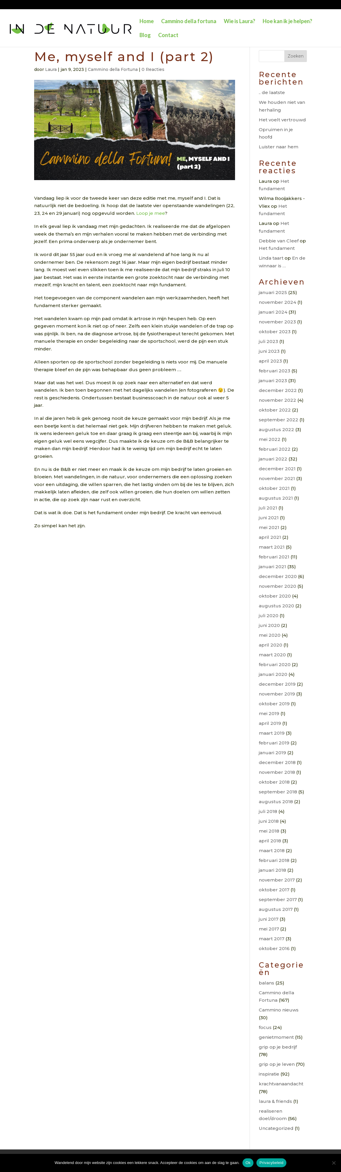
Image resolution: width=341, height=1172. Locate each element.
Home (146, 21)
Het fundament (277, 248)
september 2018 (278, 792)
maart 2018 (272, 850)
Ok (247, 1162)
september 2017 (278, 899)
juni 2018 (269, 821)
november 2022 (277, 400)
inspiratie (269, 1074)
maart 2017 (271, 938)
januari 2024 (273, 312)
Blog (145, 35)
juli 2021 (268, 508)
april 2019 (270, 723)
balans (266, 983)
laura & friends (275, 1101)
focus (265, 1027)
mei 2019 (269, 713)
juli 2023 (268, 341)
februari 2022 (275, 449)
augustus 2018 (276, 801)
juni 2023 (269, 351)
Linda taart (271, 258)
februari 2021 (274, 557)
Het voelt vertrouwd (282, 120)
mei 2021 (269, 527)
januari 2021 (272, 566)
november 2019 (277, 694)
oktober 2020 (275, 596)
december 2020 (278, 576)
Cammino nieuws (279, 1010)
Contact (168, 35)
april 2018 (270, 841)
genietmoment (276, 1037)
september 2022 (278, 420)
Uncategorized (276, 1128)
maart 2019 (272, 733)
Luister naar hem (278, 147)
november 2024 (277, 302)
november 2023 (277, 322)
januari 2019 (272, 752)
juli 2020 (268, 615)
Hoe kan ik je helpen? (287, 21)
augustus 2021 (276, 498)
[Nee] (334, 1163)
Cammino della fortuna (188, 21)
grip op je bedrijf (278, 1047)
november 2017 (277, 880)
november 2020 (277, 586)
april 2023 (270, 361)
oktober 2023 (275, 331)
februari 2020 (275, 664)
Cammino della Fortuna (113, 69)
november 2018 (277, 772)
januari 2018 (272, 870)
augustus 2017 (276, 909)
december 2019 (277, 684)
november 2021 (277, 478)
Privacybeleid (271, 1162)
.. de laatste (272, 92)
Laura (51, 69)
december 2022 (278, 390)
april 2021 (270, 537)
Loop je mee (150, 213)
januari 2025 (273, 292)
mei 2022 (269, 439)
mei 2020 (269, 635)
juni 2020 (269, 625)
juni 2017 (268, 919)
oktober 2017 (274, 890)
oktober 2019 (274, 703)
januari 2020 (273, 674)
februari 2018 (274, 860)
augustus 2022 (276, 429)
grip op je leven (277, 1064)
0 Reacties (153, 69)
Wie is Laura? (239, 21)
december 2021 (277, 468)
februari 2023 (274, 371)
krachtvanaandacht (281, 1084)
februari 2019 (274, 743)
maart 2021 (272, 547)
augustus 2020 (276, 606)
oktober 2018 (274, 782)
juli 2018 (268, 811)
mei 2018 (269, 831)
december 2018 (277, 762)
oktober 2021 (274, 488)
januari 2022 (273, 459)
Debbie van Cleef (279, 241)
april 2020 (270, 645)
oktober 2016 (274, 948)
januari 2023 (273, 380)
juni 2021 (269, 517)
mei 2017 (269, 929)
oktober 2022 (275, 410)
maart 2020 (272, 655)
